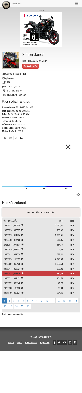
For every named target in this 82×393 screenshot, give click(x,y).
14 (70, 307)
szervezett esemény (16, 94)
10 (47, 307)
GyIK (19, 349)
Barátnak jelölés (30, 66)
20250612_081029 (12, 261)
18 (16, 313)
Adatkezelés (31, 349)
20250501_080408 (12, 271)
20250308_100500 (12, 295)
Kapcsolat (45, 349)
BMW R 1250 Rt (16, 73)
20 (28, 313)
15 (76, 307)
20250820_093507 (12, 237)
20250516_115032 (12, 266)
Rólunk (11, 349)
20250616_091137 (12, 256)
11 (52, 307)
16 (5, 313)
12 (58, 307)
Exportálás (25, 102)
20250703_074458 (12, 247)
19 (22, 313)
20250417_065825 (12, 275)
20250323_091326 (12, 280)
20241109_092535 (12, 299)
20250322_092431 (12, 285)
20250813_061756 (12, 242)
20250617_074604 (12, 251)
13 (64, 307)
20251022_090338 (12, 232)
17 (11, 313)
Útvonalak (10, 227)
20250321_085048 (12, 290)
